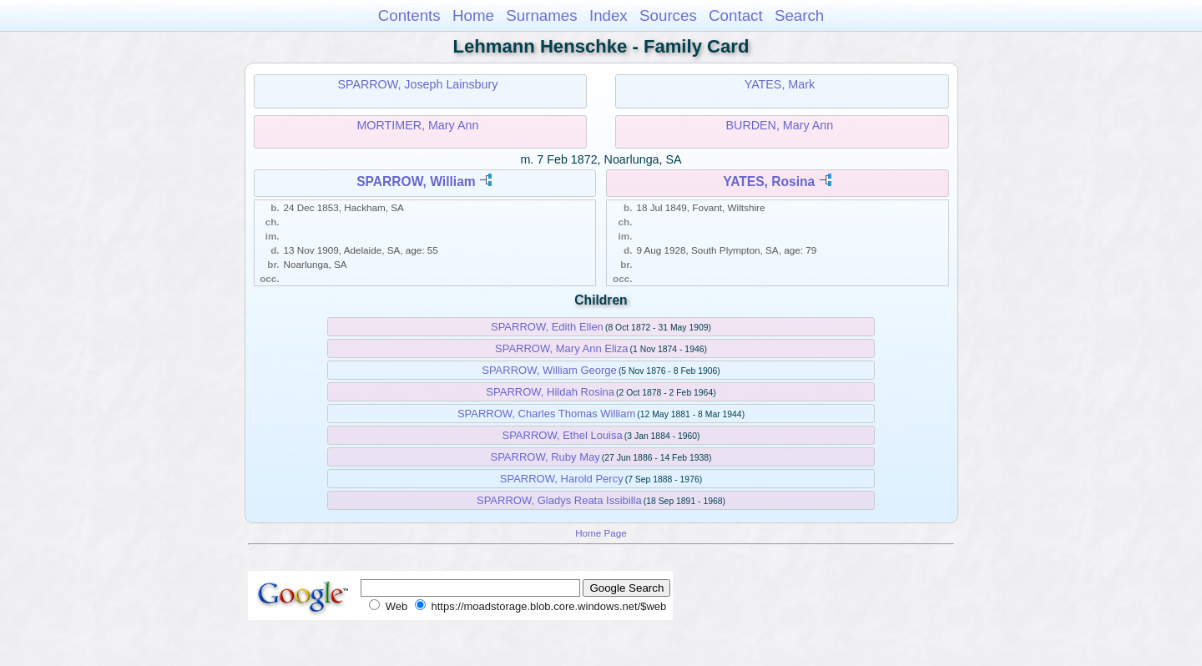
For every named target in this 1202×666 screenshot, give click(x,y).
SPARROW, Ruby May (544, 457)
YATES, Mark (780, 84)
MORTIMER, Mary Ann (417, 125)
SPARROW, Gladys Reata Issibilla (559, 500)
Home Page (601, 532)
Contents (409, 15)
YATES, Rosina (769, 181)
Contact (736, 15)
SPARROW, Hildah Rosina (550, 392)
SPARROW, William (416, 181)
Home (473, 15)
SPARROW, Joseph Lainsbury (417, 84)
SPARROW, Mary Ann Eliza (561, 348)
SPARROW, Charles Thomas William (546, 413)
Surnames (541, 15)
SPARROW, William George (549, 370)
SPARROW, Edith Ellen (547, 326)
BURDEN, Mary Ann (780, 125)
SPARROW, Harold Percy (562, 478)
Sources (668, 15)
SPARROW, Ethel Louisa (562, 435)
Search (799, 15)
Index (608, 15)
